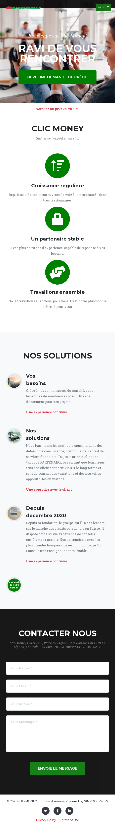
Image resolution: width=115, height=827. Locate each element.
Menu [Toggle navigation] (103, 7)
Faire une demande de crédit (57, 77)
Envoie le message (57, 768)
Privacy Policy (46, 820)
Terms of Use (69, 820)
